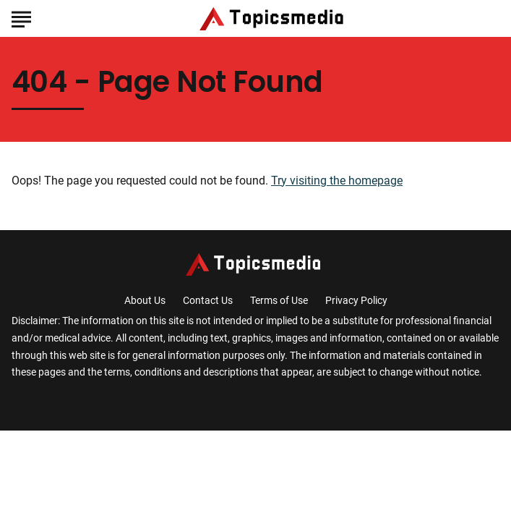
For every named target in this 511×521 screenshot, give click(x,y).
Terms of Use (279, 300)
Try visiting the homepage (337, 180)
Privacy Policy (356, 300)
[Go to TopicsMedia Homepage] (273, 19)
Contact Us (208, 300)
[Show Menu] (21, 17)
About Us (145, 300)
